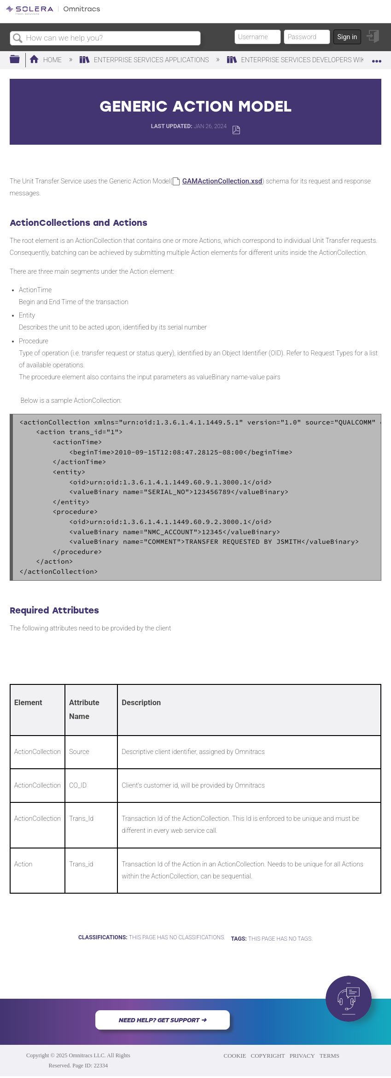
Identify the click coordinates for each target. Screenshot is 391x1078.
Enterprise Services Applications (145, 60)
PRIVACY (302, 1055)
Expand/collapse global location (377, 57)
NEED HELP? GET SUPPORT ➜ (162, 1020)
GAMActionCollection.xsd (222, 181)
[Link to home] (53, 13)
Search (18, 39)
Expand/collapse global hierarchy (21, 59)
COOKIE (235, 1055)
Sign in (347, 37)
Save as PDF (236, 130)
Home (46, 60)
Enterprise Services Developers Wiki (298, 60)
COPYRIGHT (268, 1055)
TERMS (329, 1055)
